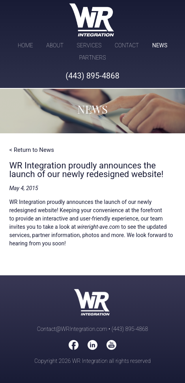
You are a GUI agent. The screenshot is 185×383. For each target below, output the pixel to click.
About (55, 45)
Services (89, 45)
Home (25, 45)
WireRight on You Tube (111, 345)
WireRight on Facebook (73, 345)
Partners (92, 57)
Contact (127, 45)
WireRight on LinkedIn (92, 345)
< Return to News (31, 149)
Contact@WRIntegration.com (72, 329)
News (160, 45)
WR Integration (93, 19)
